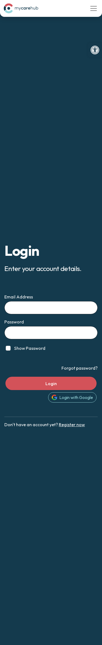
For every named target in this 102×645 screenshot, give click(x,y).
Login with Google (72, 397)
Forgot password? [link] (79, 368)
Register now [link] (72, 424)
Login (51, 383)
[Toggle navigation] (93, 8)
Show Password (29, 348)
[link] (95, 50)
